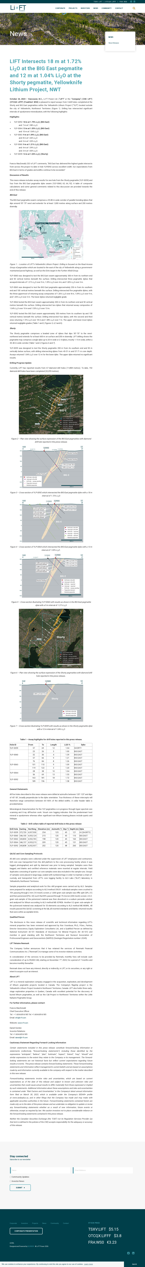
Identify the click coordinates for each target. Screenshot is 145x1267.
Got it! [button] (134, 1264)
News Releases (114, 43)
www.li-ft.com (24, 1023)
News (91, 8)
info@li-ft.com (21, 1018)
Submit (19, 1188)
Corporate (50, 8)
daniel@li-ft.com (22, 1037)
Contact (118, 8)
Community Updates (20, 1177)
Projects (64, 8)
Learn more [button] (88, 1264)
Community (104, 8)
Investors (78, 8)
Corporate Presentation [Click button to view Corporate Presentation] (26, 1231)
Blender (31, 1246)
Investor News (18, 1181)
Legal (12, 1243)
